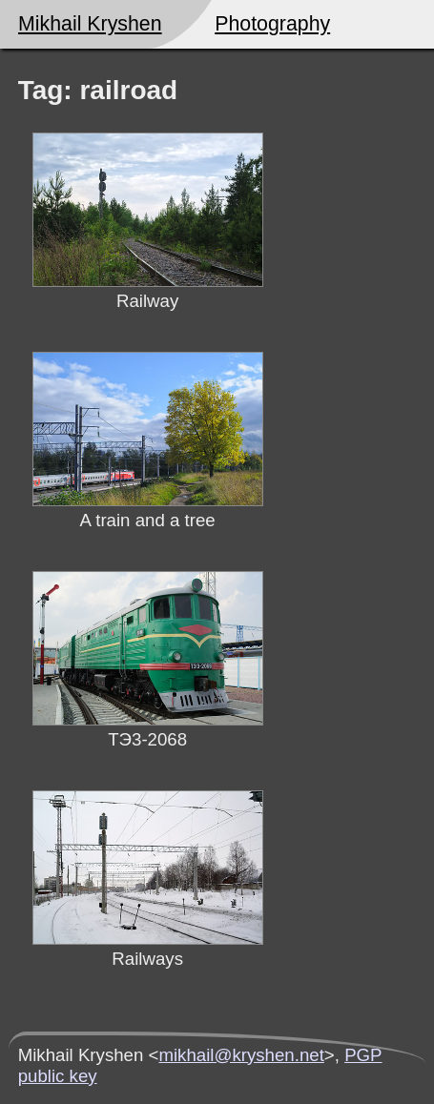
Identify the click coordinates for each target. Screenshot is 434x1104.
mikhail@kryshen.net (240, 1055)
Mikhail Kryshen (90, 23)
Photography (272, 23)
